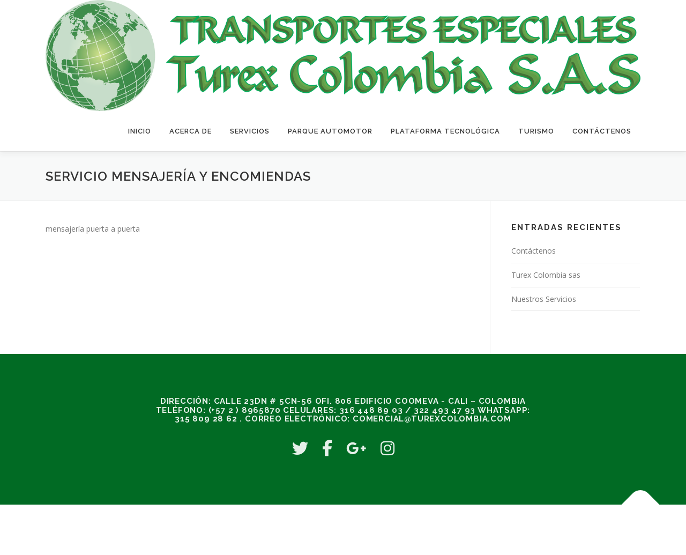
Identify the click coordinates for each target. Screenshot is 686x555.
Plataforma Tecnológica (445, 131)
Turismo (536, 131)
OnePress (401, 529)
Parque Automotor (330, 131)
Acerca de (190, 131)
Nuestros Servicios (543, 299)
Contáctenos (601, 131)
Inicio (139, 131)
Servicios (250, 131)
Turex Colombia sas (545, 275)
